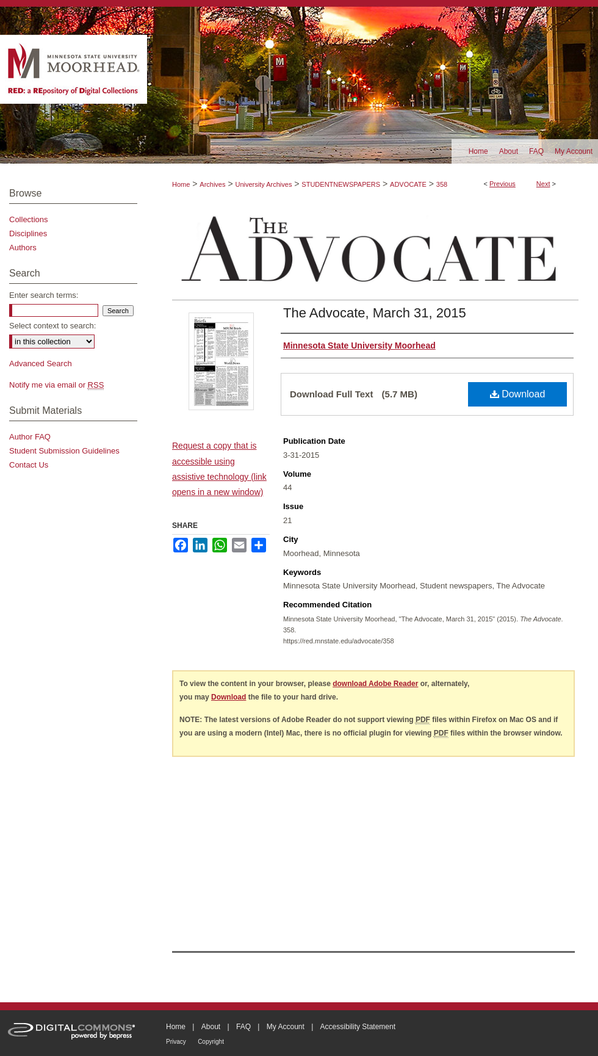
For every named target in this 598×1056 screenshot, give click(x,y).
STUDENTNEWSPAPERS (340, 184)
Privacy (176, 1041)
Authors (23, 247)
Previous (502, 183)
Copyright (211, 1041)
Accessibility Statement (357, 1026)
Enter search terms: (43, 295)
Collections (28, 219)
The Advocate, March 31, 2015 (374, 312)
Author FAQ (30, 436)
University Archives (263, 184)
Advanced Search (40, 363)
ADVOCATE (408, 184)
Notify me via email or (56, 384)
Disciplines (28, 233)
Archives (212, 184)
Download (518, 394)
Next (543, 183)
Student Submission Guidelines (64, 450)
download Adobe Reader (375, 683)
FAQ (243, 1026)
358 (441, 184)
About (210, 1026)
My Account (285, 1026)
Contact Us (28, 464)
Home (181, 184)
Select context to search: (52, 325)
